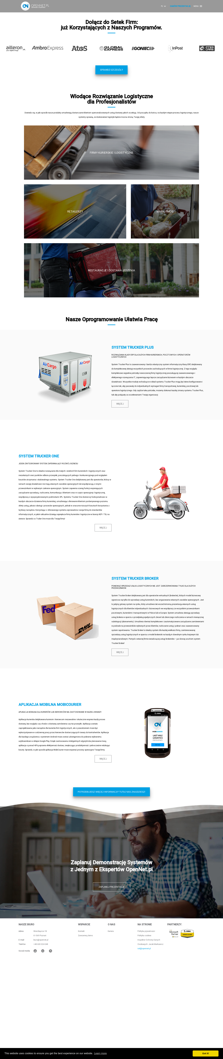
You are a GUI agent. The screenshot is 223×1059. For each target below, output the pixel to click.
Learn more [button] (100, 1053)
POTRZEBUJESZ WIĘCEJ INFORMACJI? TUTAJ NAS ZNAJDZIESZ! (111, 884)
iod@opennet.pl (144, 1041)
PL (164, 6)
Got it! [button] (205, 1053)
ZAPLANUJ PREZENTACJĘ (112, 979)
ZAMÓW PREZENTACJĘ (180, 6)
